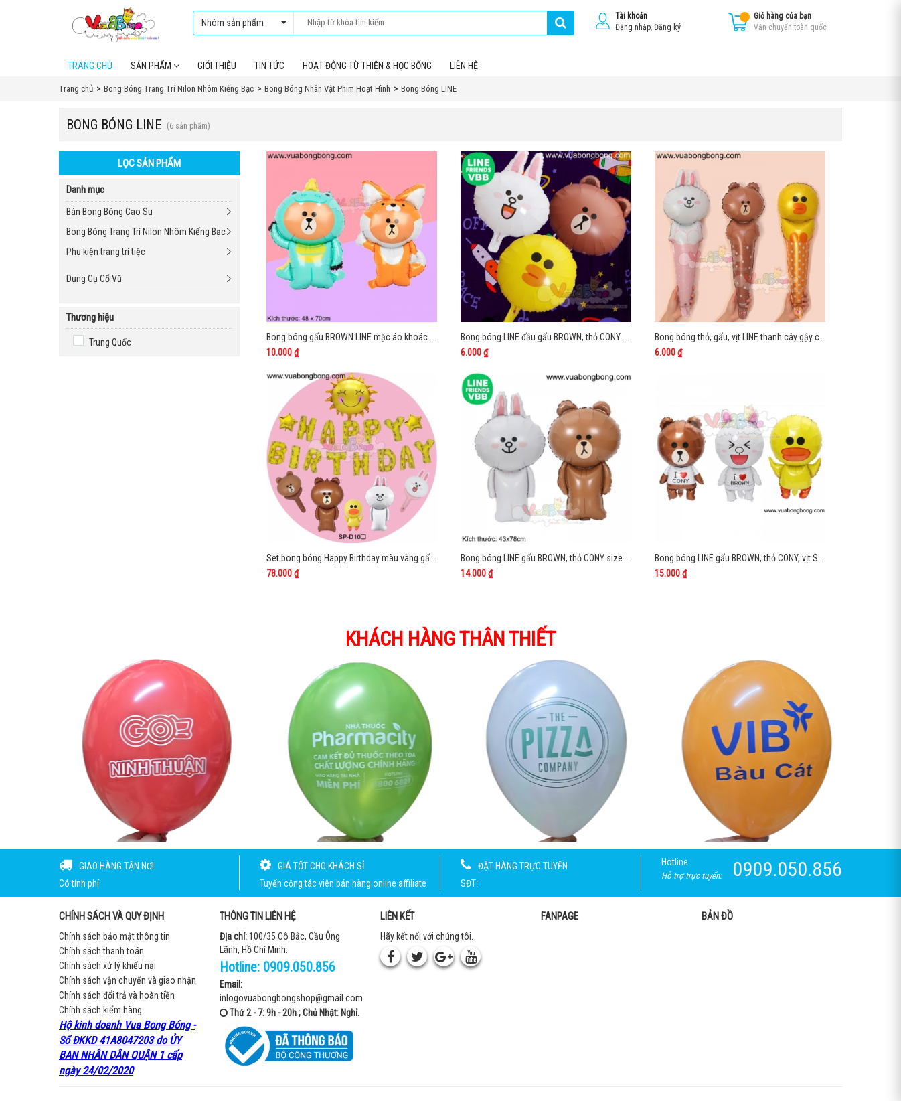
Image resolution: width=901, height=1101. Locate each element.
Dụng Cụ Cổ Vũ (94, 279)
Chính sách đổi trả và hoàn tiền (117, 995)
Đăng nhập (633, 27)
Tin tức (269, 66)
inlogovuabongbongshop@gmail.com (291, 998)
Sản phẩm (155, 66)
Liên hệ (464, 66)
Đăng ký (667, 27)
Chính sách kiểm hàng (100, 1010)
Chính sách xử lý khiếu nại (107, 966)
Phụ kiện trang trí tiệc (105, 252)
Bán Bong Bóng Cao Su (109, 212)
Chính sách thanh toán (101, 951)
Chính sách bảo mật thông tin (114, 937)
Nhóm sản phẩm (240, 22)
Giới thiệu (216, 66)
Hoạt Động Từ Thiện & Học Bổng (367, 66)
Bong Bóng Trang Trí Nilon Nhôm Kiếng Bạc (146, 232)
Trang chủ (90, 66)
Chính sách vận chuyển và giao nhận (127, 981)
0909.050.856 (299, 968)
